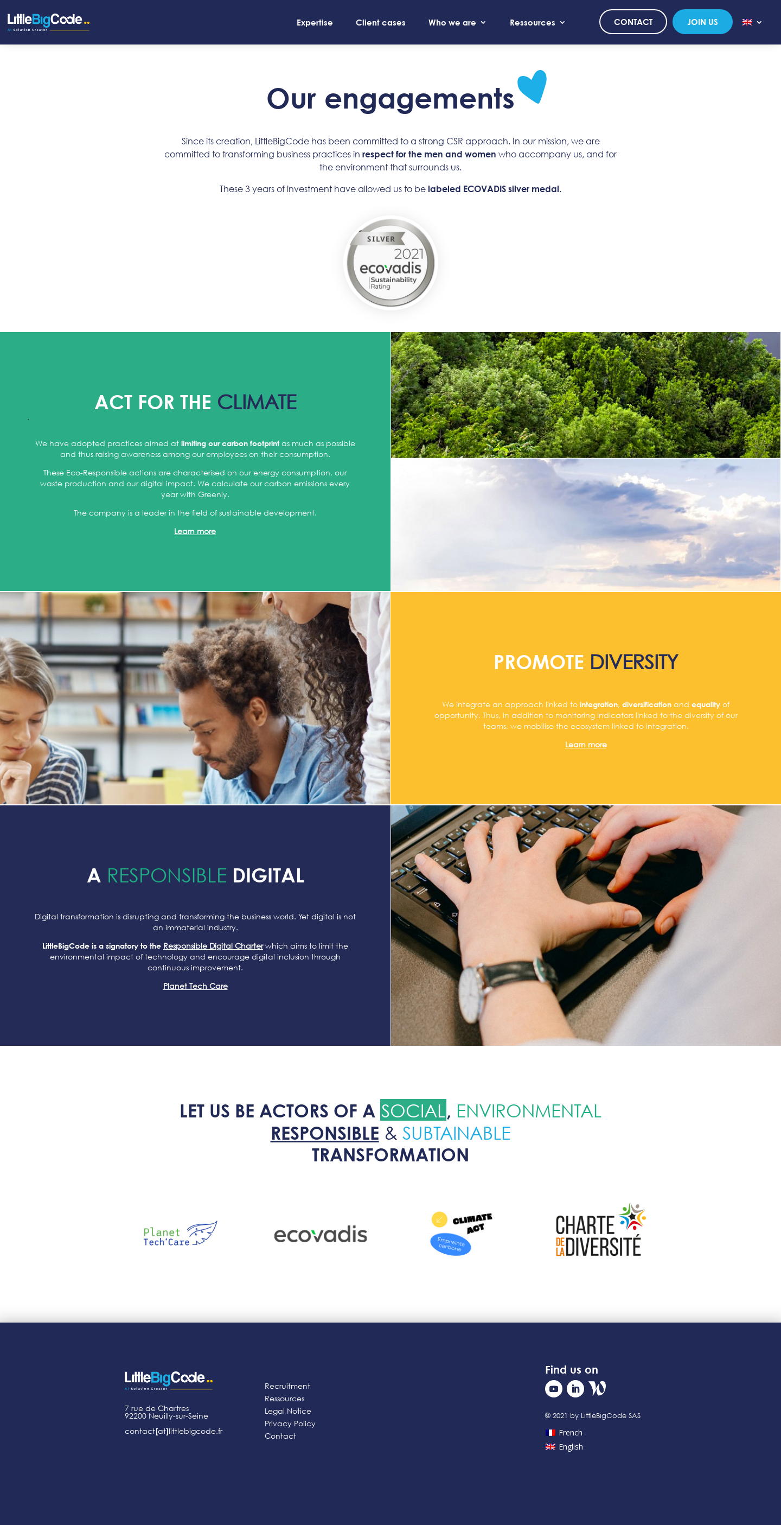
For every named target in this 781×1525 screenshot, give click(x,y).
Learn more (195, 531)
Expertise (315, 22)
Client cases (381, 22)
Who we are (452, 22)
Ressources (532, 22)
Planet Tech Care (195, 986)
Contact (633, 22)
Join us (702, 22)
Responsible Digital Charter (213, 946)
